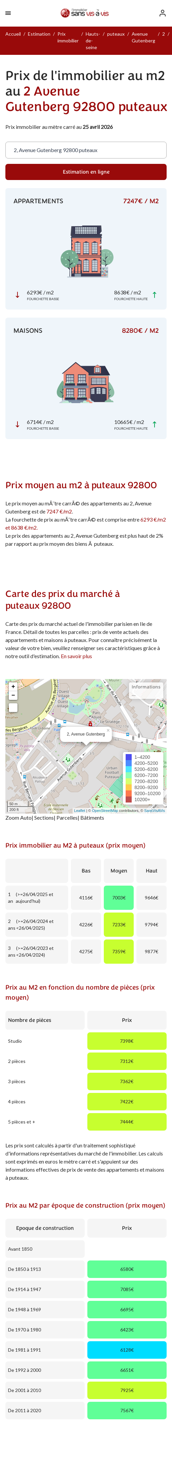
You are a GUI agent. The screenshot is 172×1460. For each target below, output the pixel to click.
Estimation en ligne (86, 172)
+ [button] (13, 687)
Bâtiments (92, 817)
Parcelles (67, 817)
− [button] (13, 695)
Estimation (39, 34)
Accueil (13, 34)
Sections (44, 817)
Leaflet (79, 811)
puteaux (116, 34)
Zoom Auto (18, 817)
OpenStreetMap (105, 811)
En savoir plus (76, 656)
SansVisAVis (154, 811)
